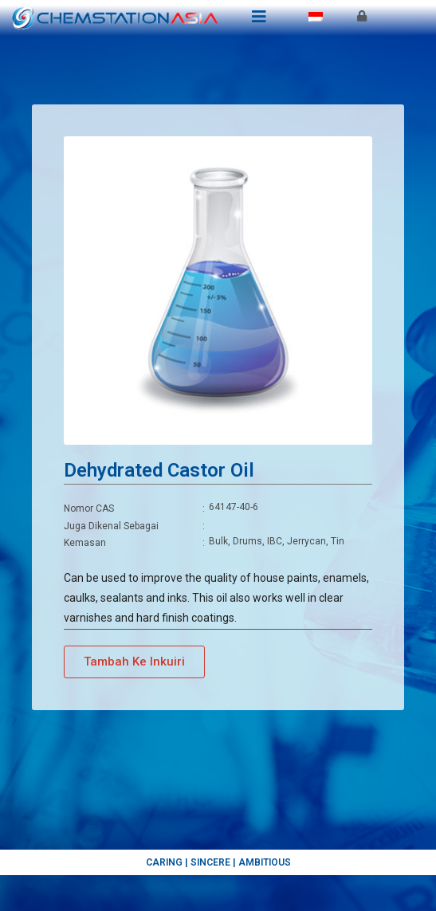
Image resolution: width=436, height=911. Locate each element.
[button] (134, 662)
